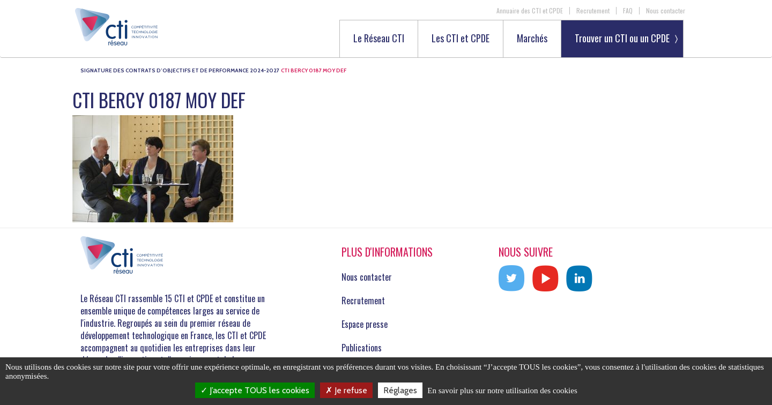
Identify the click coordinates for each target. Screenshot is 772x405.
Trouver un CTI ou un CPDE (622, 38)
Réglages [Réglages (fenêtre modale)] (400, 390)
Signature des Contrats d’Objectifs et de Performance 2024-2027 (179, 70)
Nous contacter (665, 10)
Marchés (532, 39)
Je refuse (346, 390)
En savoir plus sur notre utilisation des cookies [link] (502, 390)
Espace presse (365, 324)
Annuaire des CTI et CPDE (529, 10)
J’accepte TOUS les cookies (255, 390)
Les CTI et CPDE (460, 39)
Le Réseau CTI (378, 39)
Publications (362, 347)
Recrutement (593, 10)
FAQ (628, 10)
